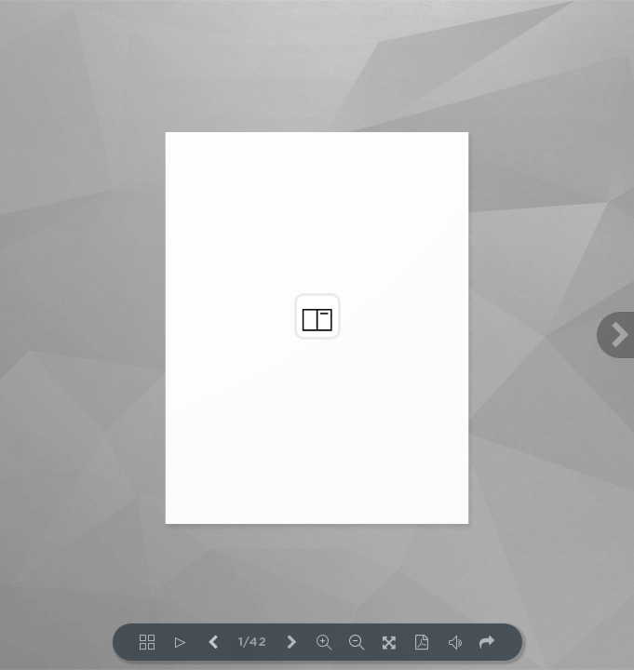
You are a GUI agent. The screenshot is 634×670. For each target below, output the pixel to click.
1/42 (252, 642)
